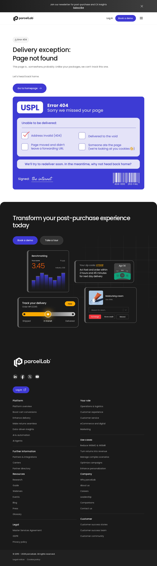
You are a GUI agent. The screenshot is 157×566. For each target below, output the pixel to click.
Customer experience (91, 412)
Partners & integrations (25, 456)
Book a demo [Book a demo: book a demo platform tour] (125, 18)
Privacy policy (20, 541)
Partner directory (21, 468)
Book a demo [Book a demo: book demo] (25, 240)
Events (16, 496)
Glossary (17, 514)
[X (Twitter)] (29, 376)
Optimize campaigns (91, 462)
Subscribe (78, 7)
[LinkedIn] (15, 376)
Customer (86, 417)
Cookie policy (33, 559)
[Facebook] (22, 376)
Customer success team (93, 530)
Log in (110, 18)
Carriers (17, 462)
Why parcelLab (88, 479)
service (95, 417)
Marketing (85, 429)
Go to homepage (29, 88)
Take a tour (51, 240)
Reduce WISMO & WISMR (93, 445)
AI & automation (21, 435)
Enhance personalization (93, 468)
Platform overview (22, 406)
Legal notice (19, 559)
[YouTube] (37, 376)
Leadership (86, 496)
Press (15, 508)
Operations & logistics (91, 406)
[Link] (32, 361)
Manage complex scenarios (94, 456)
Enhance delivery (22, 417)
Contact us (86, 508)
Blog (15, 502)
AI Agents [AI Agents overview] (17, 440)
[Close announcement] (142, 6)
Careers (84, 491)
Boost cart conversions (25, 412)
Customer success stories (94, 524)
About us (85, 485)
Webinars (17, 491)
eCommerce (87, 423)
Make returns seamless (25, 423)
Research (17, 479)
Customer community (92, 536)
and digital (99, 423)
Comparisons (87, 502)
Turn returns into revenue (93, 451)
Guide (16, 485)
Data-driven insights (23, 429)
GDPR (15, 536)
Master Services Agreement (27, 530)
